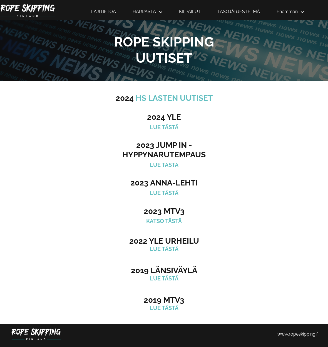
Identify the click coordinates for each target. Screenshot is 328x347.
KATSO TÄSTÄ (164, 221)
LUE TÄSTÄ (164, 127)
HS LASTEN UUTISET (174, 98)
